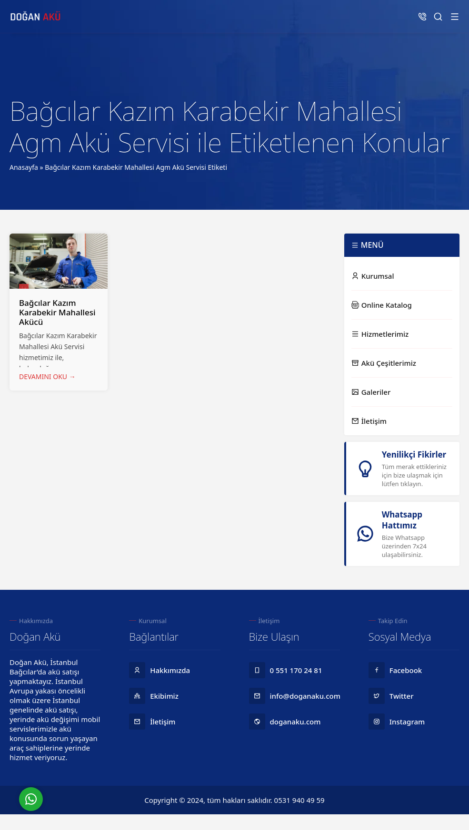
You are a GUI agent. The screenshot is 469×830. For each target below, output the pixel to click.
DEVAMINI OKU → (47, 376)
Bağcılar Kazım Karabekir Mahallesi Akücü (57, 312)
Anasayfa (24, 167)
